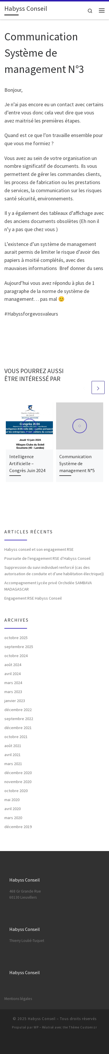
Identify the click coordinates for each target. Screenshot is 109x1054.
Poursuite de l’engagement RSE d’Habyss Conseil (47, 558)
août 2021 (12, 745)
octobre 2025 (16, 637)
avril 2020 (12, 808)
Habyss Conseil (42, 1018)
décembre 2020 (18, 772)
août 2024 (12, 664)
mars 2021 (13, 763)
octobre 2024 (16, 655)
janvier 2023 (14, 700)
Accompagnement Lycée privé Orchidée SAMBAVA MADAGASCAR (48, 586)
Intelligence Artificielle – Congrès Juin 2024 (27, 464)
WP (36, 1027)
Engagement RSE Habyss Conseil (33, 598)
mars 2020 (13, 817)
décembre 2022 (18, 709)
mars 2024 (13, 682)
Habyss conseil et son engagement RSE (39, 549)
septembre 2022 (18, 718)
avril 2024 (12, 673)
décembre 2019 (18, 826)
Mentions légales (18, 998)
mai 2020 (11, 799)
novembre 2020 (17, 781)
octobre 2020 (16, 790)
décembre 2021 (18, 727)
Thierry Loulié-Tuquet (26, 940)
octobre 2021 (16, 736)
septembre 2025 (18, 646)
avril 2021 (12, 754)
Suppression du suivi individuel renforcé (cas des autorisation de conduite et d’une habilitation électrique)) (54, 570)
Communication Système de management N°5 (77, 464)
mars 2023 (13, 691)
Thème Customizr (83, 1027)
